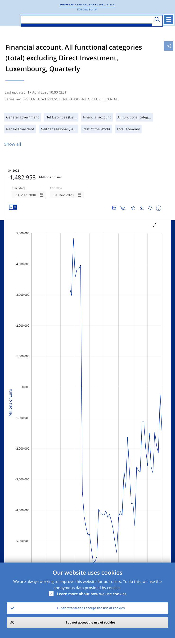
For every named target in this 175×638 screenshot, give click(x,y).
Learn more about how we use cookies (91, 593)
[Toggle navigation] (168, 19)
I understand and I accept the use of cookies (91, 608)
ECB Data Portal (87, 9)
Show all (12, 144)
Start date (18, 188)
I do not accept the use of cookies (91, 622)
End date (56, 188)
